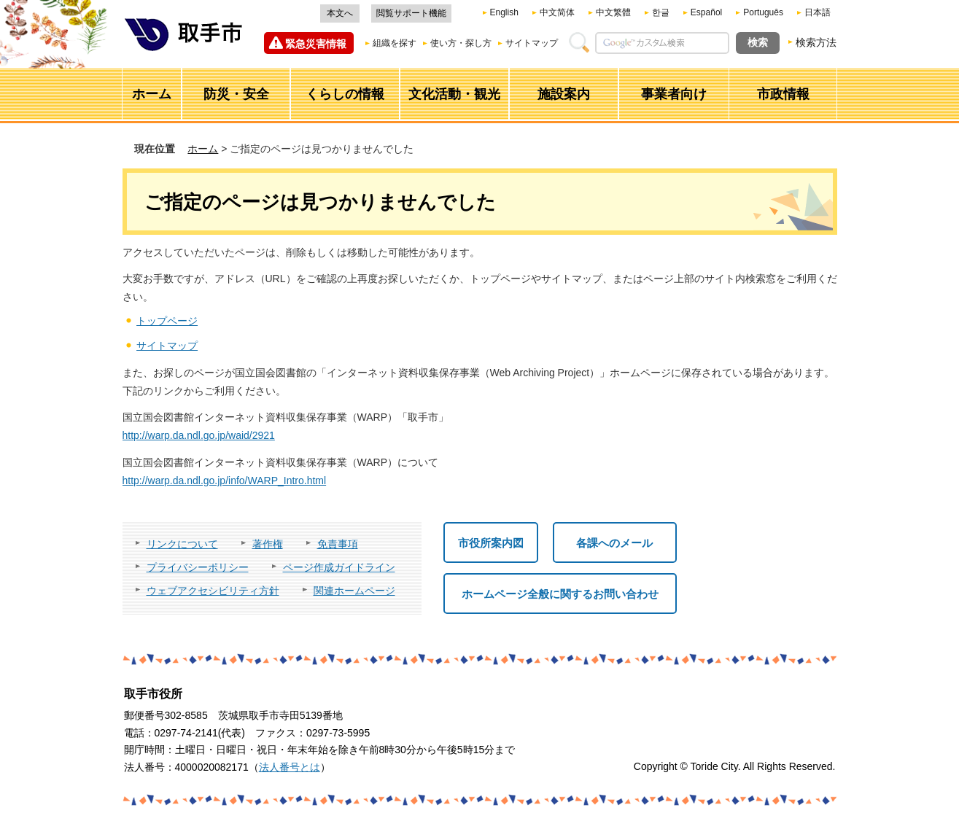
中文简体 (557, 12)
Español (706, 12)
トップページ (167, 321)
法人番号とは (289, 767)
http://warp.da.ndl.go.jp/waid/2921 (199, 435)
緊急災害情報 (315, 44)
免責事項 (337, 544)
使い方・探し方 (461, 43)
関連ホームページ (354, 590)
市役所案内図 (491, 543)
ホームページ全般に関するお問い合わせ (560, 594)
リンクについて (182, 544)
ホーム (202, 149)
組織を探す (394, 43)
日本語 (817, 12)
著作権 (267, 544)
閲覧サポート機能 (411, 13)
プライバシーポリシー (198, 567)
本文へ (340, 13)
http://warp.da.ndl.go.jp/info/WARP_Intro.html (225, 480)
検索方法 (816, 42)
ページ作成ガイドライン (339, 567)
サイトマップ (531, 43)
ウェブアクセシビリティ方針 (213, 590)
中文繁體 (613, 12)
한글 (660, 12)
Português (763, 12)
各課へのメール (614, 543)
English (504, 12)
